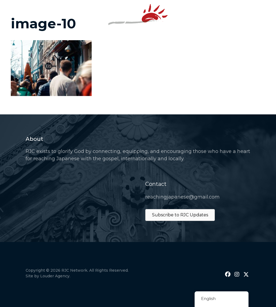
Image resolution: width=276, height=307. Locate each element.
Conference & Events (102, 40)
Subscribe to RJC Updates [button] (180, 214)
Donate (207, 40)
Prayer (142, 40)
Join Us (233, 40)
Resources (177, 41)
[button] (227, 274)
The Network (55, 41)
